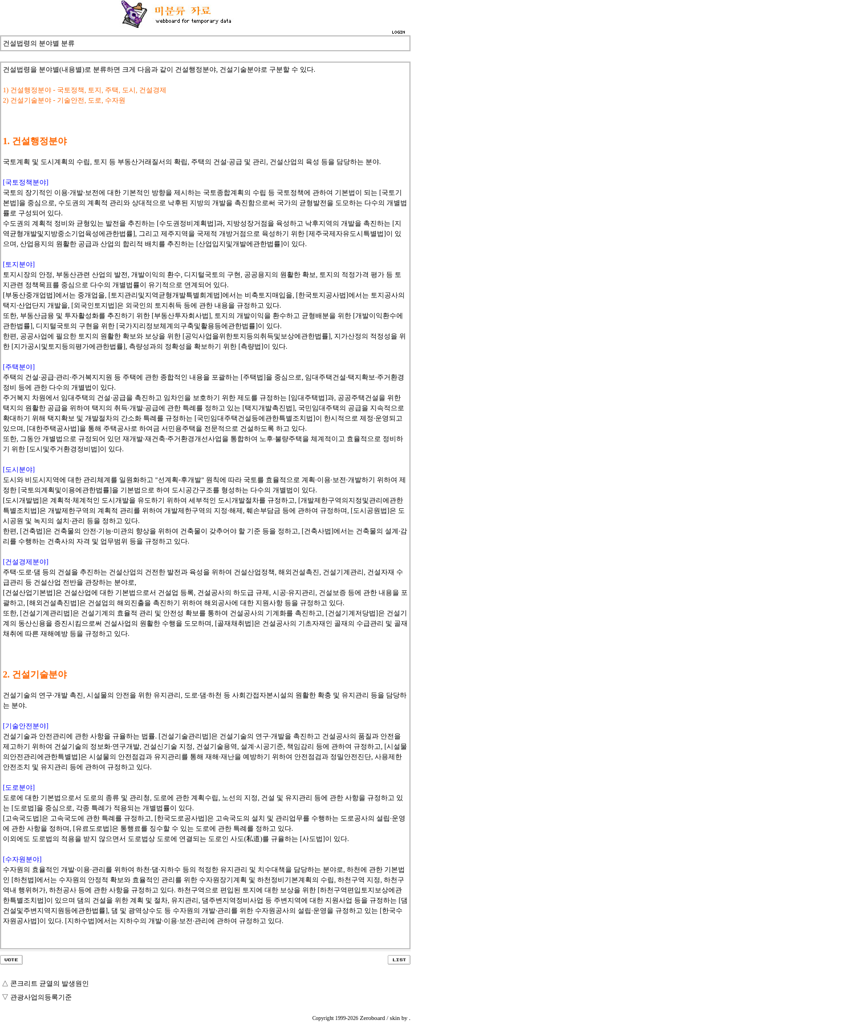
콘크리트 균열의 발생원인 (49, 984)
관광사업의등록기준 (41, 997)
